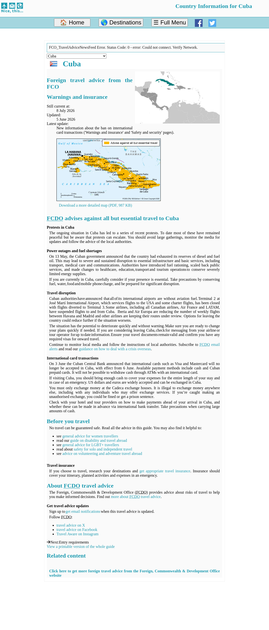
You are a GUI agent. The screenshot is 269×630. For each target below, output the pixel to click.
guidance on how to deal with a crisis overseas (115, 349)
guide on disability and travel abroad (98, 440)
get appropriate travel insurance (165, 471)
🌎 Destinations (121, 22)
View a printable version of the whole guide (81, 546)
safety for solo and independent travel (103, 449)
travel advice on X (70, 525)
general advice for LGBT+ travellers (90, 445)
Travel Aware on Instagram (77, 534)
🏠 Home (72, 22)
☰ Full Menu (169, 22)
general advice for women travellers (90, 436)
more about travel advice (136, 497)
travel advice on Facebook (76, 530)
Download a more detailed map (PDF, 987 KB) (95, 205)
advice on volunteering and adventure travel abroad (102, 453)
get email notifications (83, 511)
